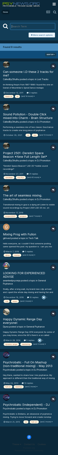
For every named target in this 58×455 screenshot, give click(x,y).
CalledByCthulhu (11, 79)
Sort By (51, 54)
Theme (16, 444)
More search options (42, 35)
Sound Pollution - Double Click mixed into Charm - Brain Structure (28, 116)
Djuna (6, 326)
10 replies (33, 297)
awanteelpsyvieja (11, 280)
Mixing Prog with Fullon (19, 234)
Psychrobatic (9, 369)
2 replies (32, 92)
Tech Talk (33, 238)
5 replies (27, 251)
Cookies (42, 444)
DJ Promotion (43, 121)
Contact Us (29, 444)
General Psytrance (35, 326)
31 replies (32, 174)
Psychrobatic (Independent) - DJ (26, 404)
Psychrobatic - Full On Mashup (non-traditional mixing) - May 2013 (27, 364)
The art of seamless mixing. (22, 195)
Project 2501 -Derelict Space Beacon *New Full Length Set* (25, 154)
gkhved (7, 238)
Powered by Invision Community (29, 450)
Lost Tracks (42, 79)
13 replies (27, 383)
